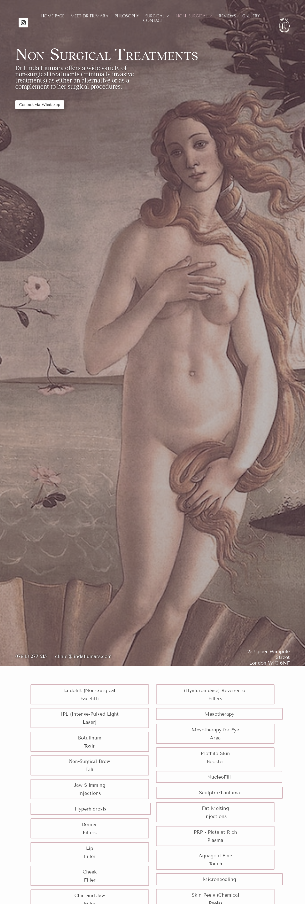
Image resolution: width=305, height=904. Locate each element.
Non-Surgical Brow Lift (89, 765)
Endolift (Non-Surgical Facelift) (89, 694)
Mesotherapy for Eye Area (215, 734)
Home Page (52, 16)
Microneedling (219, 879)
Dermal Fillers (89, 828)
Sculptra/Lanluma (219, 793)
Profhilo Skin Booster (215, 757)
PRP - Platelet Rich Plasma (215, 836)
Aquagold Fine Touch (215, 860)
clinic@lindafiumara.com (83, 656)
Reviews (227, 16)
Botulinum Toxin (89, 742)
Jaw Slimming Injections (89, 789)
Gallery (251, 16)
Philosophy (127, 16)
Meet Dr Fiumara (89, 16)
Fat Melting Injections (215, 812)
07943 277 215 (35, 656)
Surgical (155, 16)
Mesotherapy (219, 714)
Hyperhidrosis (91, 809)
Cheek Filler (90, 876)
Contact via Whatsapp (39, 104)
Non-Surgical (192, 16)
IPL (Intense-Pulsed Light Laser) (90, 718)
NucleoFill (219, 777)
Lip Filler (90, 852)
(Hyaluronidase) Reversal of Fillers (215, 694)
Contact (153, 21)
